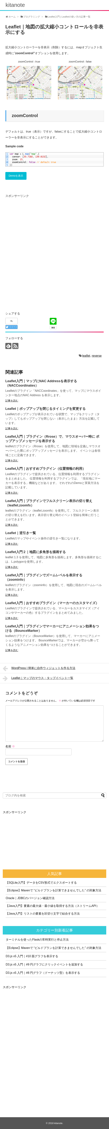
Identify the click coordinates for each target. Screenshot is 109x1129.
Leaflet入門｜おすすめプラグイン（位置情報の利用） (45, 468)
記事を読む (11, 400)
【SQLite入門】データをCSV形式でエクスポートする (41, 882)
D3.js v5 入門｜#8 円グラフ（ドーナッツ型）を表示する (43, 972)
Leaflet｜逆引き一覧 (20, 533)
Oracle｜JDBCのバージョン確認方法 (30, 898)
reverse (96, 355)
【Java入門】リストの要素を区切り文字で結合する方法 (43, 913)
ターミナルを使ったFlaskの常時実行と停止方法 (37, 939)
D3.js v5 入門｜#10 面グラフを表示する (32, 956)
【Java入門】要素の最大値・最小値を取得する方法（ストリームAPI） (52, 905)
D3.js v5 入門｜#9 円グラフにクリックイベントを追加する (44, 964)
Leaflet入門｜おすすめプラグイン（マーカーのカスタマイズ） (52, 603)
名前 (10, 746)
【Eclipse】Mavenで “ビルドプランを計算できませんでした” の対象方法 (53, 890)
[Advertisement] (36, 224)
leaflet (86, 355)
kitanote (15, 5)
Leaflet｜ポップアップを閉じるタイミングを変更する (45, 409)
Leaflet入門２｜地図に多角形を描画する (35, 552)
